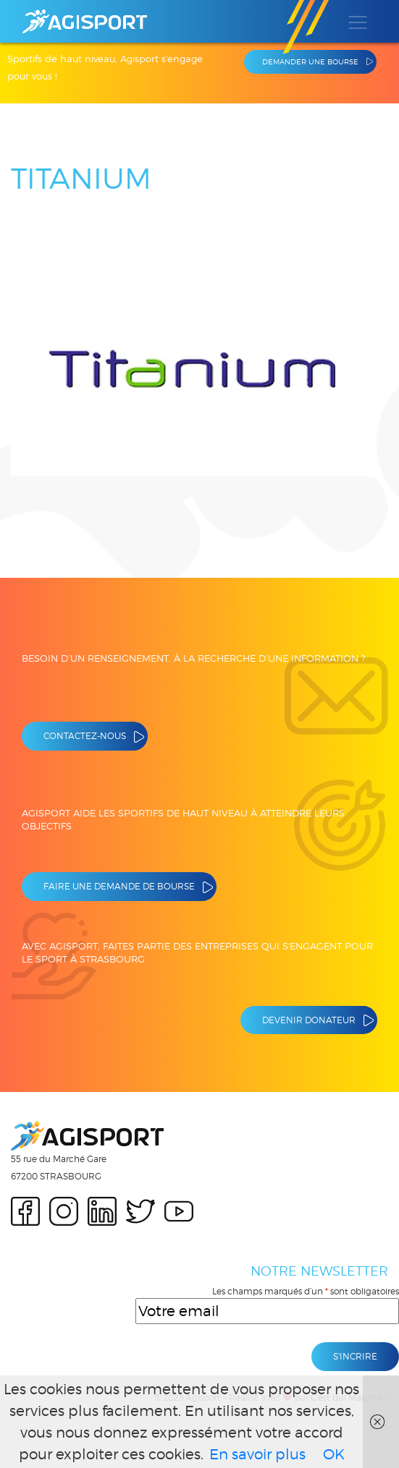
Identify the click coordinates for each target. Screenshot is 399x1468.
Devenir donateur (309, 1020)
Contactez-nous (84, 735)
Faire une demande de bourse (119, 886)
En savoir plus (257, 1454)
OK (334, 1454)
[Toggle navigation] (357, 21)
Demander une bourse (310, 61)
